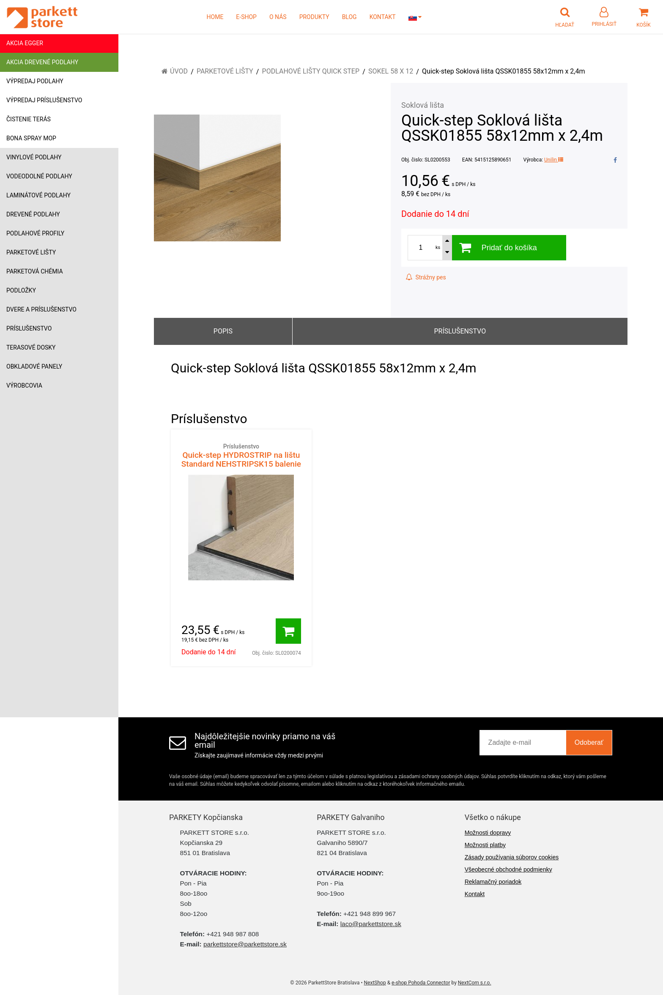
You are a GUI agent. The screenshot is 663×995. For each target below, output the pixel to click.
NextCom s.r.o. (474, 983)
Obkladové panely (34, 366)
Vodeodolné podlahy (39, 176)
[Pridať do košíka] (288, 631)
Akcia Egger (24, 43)
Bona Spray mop (31, 138)
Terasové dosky (31, 347)
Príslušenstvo (29, 328)
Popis (223, 331)
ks (438, 247)
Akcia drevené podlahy (42, 62)
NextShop (375, 983)
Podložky (21, 290)
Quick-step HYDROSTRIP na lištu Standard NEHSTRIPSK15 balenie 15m (241, 460)
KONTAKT (383, 17)
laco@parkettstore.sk (370, 923)
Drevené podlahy (33, 214)
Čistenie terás (28, 119)
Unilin (553, 160)
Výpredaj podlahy (34, 81)
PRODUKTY (314, 17)
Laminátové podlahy (38, 195)
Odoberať (589, 742)
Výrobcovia (24, 385)
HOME (215, 17)
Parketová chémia (34, 271)
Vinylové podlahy (34, 157)
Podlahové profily (35, 233)
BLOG (349, 17)
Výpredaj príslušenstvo (44, 100)
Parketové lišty (31, 252)
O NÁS (278, 17)
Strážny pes (425, 277)
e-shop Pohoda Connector (421, 983)
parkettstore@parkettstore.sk (245, 944)
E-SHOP (246, 17)
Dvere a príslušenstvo (41, 309)
